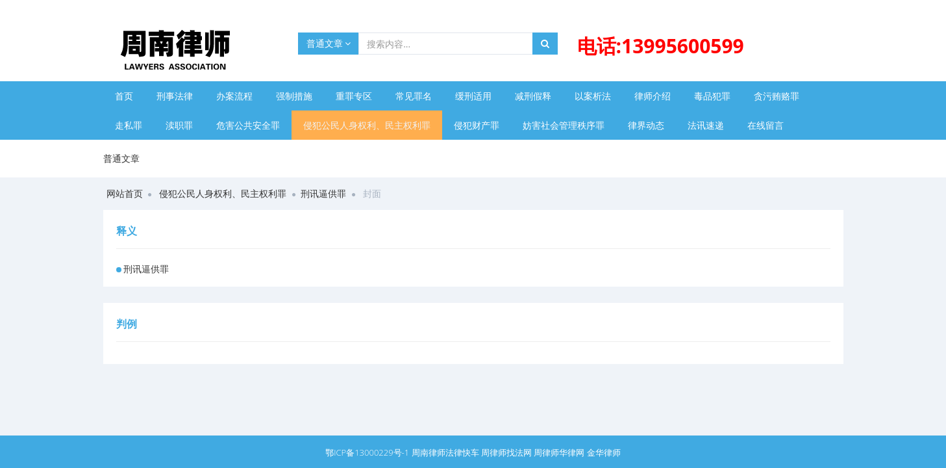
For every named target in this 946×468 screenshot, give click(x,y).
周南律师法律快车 (445, 452)
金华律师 (604, 452)
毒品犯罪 (712, 96)
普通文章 (328, 43)
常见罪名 (413, 96)
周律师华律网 (559, 452)
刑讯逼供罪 (323, 193)
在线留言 (765, 125)
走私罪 (128, 125)
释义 (126, 231)
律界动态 (646, 125)
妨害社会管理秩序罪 (563, 125)
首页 (124, 96)
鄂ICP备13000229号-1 (367, 452)
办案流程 (234, 96)
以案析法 (593, 96)
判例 (126, 324)
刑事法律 (174, 96)
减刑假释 (533, 96)
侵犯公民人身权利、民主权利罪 (366, 125)
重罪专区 (354, 96)
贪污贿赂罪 (776, 96)
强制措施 (294, 96)
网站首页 (124, 193)
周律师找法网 (506, 452)
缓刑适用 (473, 96)
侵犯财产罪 (476, 125)
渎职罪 (179, 125)
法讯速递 (706, 125)
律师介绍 (652, 96)
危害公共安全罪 (248, 125)
